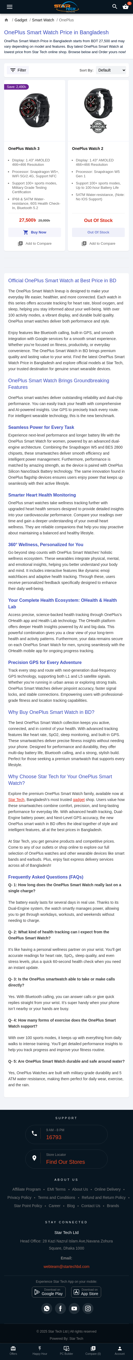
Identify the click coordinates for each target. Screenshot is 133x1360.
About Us (80, 1189)
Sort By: (87, 70)
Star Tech (16, 799)
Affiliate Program (26, 1189)
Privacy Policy (19, 1197)
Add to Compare (35, 242)
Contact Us (90, 1206)
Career (54, 1206)
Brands (113, 1206)
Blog (71, 1206)
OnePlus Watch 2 (87, 148)
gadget (79, 799)
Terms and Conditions (56, 1197)
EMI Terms (56, 1189)
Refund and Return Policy (104, 1197)
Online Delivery (108, 1189)
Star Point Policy (28, 1206)
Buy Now (34, 231)
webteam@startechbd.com (67, 1266)
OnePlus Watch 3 (24, 148)
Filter (18, 70)
